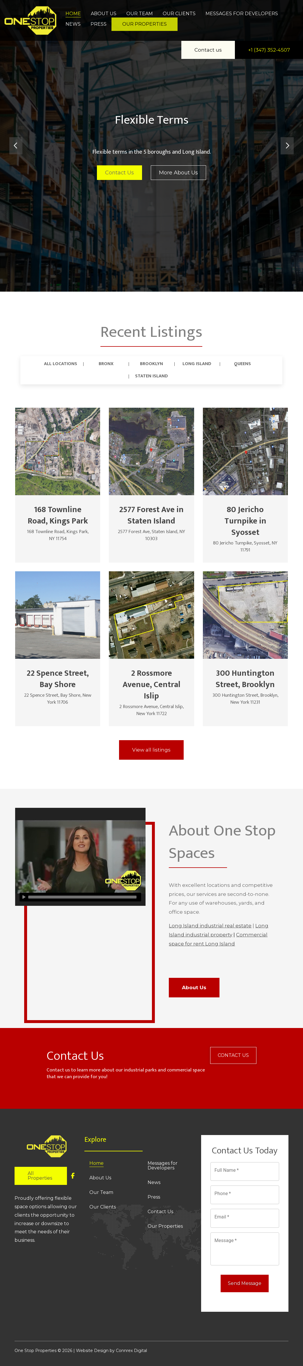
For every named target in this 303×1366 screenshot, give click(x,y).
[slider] (82, 897)
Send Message (244, 1283)
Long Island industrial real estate (210, 926)
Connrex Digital (131, 1350)
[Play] (24, 897)
